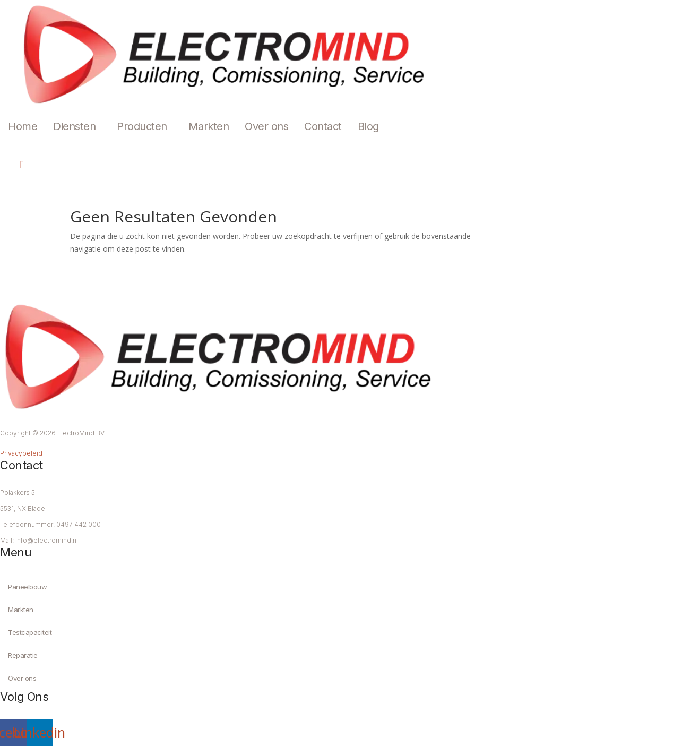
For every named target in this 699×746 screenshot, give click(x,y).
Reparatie (23, 655)
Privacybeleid (21, 453)
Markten (208, 126)
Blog (368, 126)
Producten (142, 126)
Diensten (74, 126)
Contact (323, 126)
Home (22, 126)
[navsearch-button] (13, 164)
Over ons (266, 126)
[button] (77, 126)
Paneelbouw (27, 586)
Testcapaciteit (29, 632)
